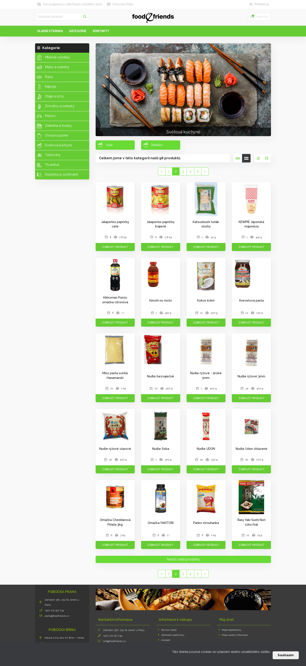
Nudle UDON (206, 448)
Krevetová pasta (251, 300)
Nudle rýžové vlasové (115, 448)
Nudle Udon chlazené (251, 448)
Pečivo (46, 116)
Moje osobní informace (233, 635)
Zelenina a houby (54, 125)
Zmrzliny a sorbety (55, 106)
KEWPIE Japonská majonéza (251, 224)
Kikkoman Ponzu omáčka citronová (115, 300)
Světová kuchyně (54, 145)
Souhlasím (286, 655)
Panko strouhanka (206, 523)
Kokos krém (206, 300)
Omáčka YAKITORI (161, 523)
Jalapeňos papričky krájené (161, 224)
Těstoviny (49, 155)
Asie (105, 144)
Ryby (45, 77)
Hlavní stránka (50, 31)
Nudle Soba (160, 448)
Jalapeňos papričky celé (115, 224)
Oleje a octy (50, 96)
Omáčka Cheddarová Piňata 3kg (115, 522)
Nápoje (46, 86)
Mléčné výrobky (53, 57)
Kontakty (101, 31)
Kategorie (77, 31)
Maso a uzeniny (53, 67)
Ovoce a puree (52, 135)
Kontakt (164, 640)
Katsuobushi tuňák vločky (206, 224)
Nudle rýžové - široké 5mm (206, 375)
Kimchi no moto (160, 300)
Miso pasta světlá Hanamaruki (115, 375)
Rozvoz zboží (167, 629)
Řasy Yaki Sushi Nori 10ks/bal (251, 522)
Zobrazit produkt (115, 247)
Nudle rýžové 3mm (251, 376)
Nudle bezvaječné (160, 376)
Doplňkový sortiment (57, 174)
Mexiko (152, 144)
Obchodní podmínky (171, 635)
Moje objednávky (230, 629)
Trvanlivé (48, 165)
